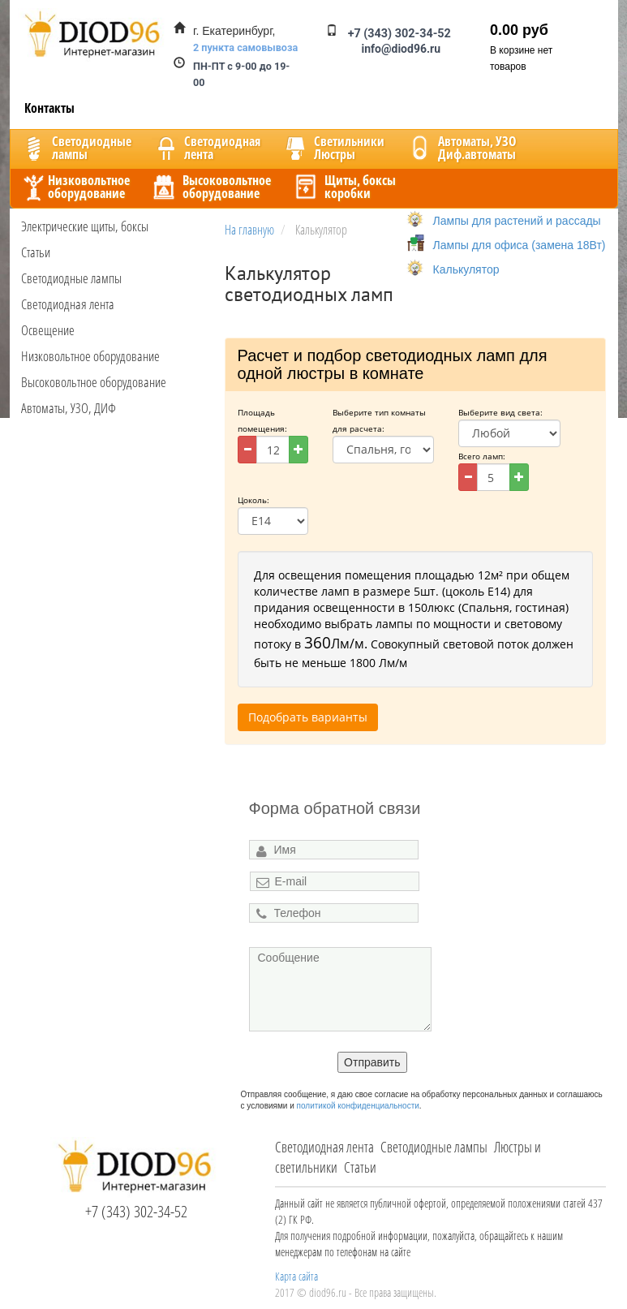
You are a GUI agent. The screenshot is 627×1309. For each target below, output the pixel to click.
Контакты (49, 108)
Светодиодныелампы (75, 147)
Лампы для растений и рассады (517, 220)
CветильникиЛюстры (332, 147)
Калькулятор (466, 269)
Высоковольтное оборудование (93, 381)
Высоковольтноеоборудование (210, 186)
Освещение (48, 330)
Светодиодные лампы (71, 278)
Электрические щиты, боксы (84, 226)
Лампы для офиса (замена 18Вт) (519, 245)
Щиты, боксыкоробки (344, 186)
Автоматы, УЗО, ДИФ (68, 407)
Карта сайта (296, 1276)
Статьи (35, 252)
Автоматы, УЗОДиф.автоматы (461, 147)
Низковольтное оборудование (90, 356)
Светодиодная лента (67, 304)
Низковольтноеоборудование (74, 186)
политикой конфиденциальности (358, 1105)
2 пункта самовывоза (245, 47)
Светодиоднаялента (206, 147)
